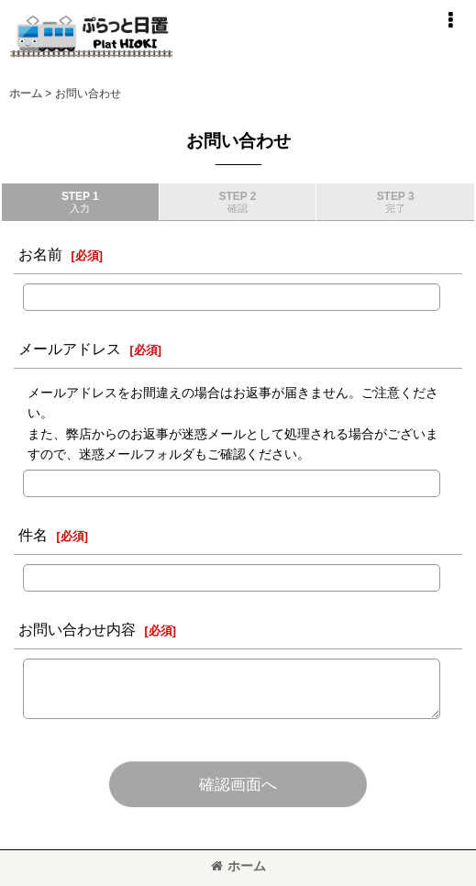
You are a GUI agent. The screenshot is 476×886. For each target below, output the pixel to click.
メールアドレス (69, 348)
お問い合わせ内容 (77, 629)
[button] (450, 20)
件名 (33, 534)
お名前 (40, 254)
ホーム (238, 865)
